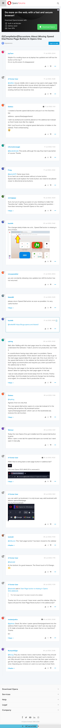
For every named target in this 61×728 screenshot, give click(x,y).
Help (4, 695)
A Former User (13, 75)
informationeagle (14, 143)
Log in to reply (54, 39)
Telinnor (11, 426)
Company (6, 706)
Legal (4, 701)
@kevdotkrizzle (13, 147)
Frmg (10, 166)
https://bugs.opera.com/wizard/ (27, 320)
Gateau (10, 102)
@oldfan (11, 79)
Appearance (8, 39)
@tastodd (11, 558)
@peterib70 (12, 170)
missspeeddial (13, 270)
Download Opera (48, 23)
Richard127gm (13, 646)
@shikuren (12, 537)
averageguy (12, 194)
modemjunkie (13, 615)
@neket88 (11, 320)
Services (6, 690)
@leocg (11, 651)
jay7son (10, 49)
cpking (10, 337)
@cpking (11, 395)
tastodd (11, 533)
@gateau (11, 619)
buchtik (10, 219)
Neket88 (11, 293)
